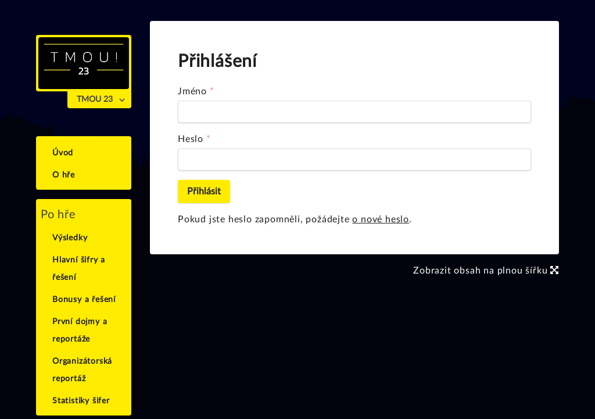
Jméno (192, 91)
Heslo (190, 139)
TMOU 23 (95, 99)
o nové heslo (380, 219)
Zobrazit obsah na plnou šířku (486, 270)
